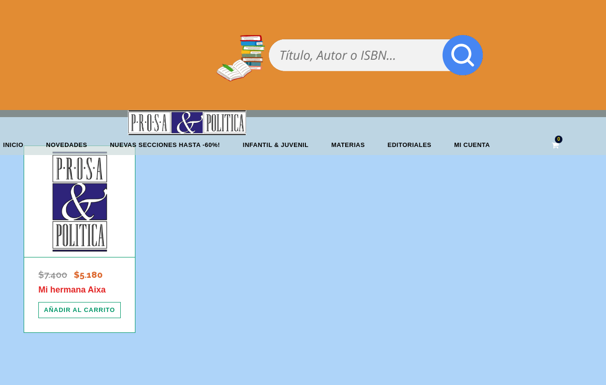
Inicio (13, 144)
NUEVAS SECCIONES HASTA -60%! (165, 144)
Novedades (66, 144)
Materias (348, 144)
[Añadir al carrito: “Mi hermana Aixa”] (79, 310)
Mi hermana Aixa (72, 289)
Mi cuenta (472, 144)
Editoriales (410, 144)
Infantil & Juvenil (276, 144)
